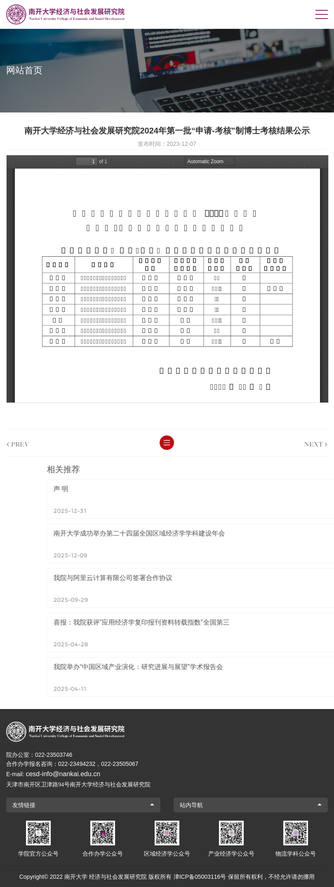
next (316, 442)
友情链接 (23, 805)
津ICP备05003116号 (200, 876)
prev (17, 442)
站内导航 (191, 805)
